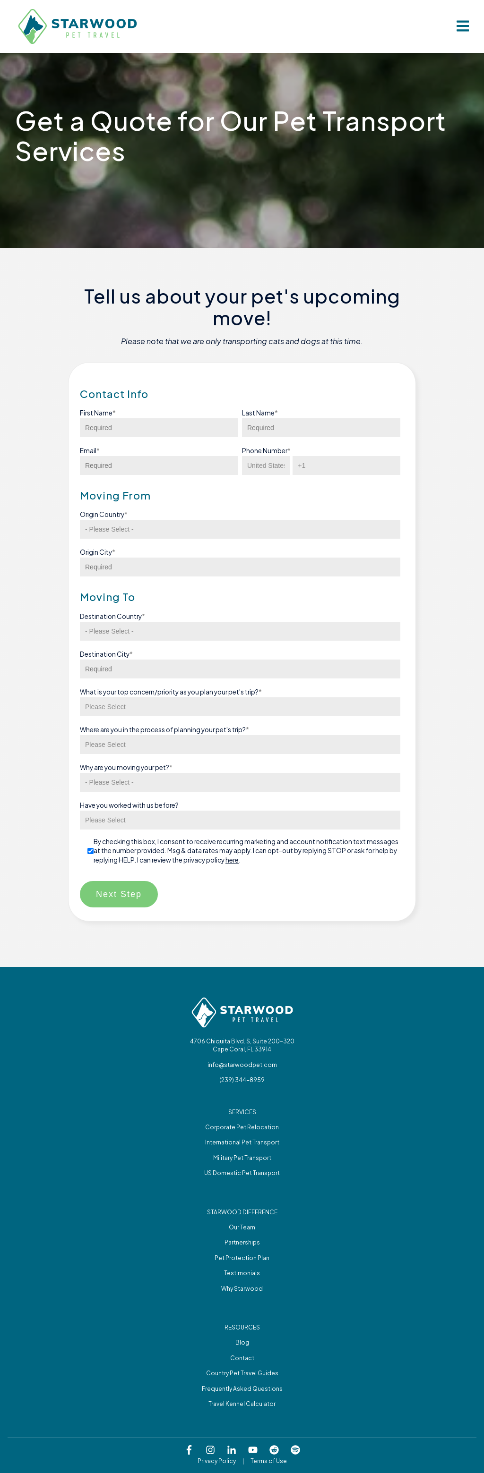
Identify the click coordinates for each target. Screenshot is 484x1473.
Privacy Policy (217, 1461)
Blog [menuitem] (242, 1342)
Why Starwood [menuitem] (242, 1288)
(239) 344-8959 (242, 1080)
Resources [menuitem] (242, 1327)
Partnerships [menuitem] (242, 1242)
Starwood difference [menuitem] (242, 1212)
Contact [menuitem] (242, 1358)
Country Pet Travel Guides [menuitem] (242, 1373)
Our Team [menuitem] (242, 1227)
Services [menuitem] (242, 1112)
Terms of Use (269, 1461)
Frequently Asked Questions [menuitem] (242, 1388)
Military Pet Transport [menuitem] (242, 1157)
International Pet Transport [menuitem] (242, 1142)
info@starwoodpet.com (242, 1064)
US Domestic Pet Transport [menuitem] (242, 1173)
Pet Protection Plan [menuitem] (242, 1257)
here (232, 860)
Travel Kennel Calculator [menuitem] (242, 1403)
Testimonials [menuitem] (242, 1273)
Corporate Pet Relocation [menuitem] (242, 1127)
